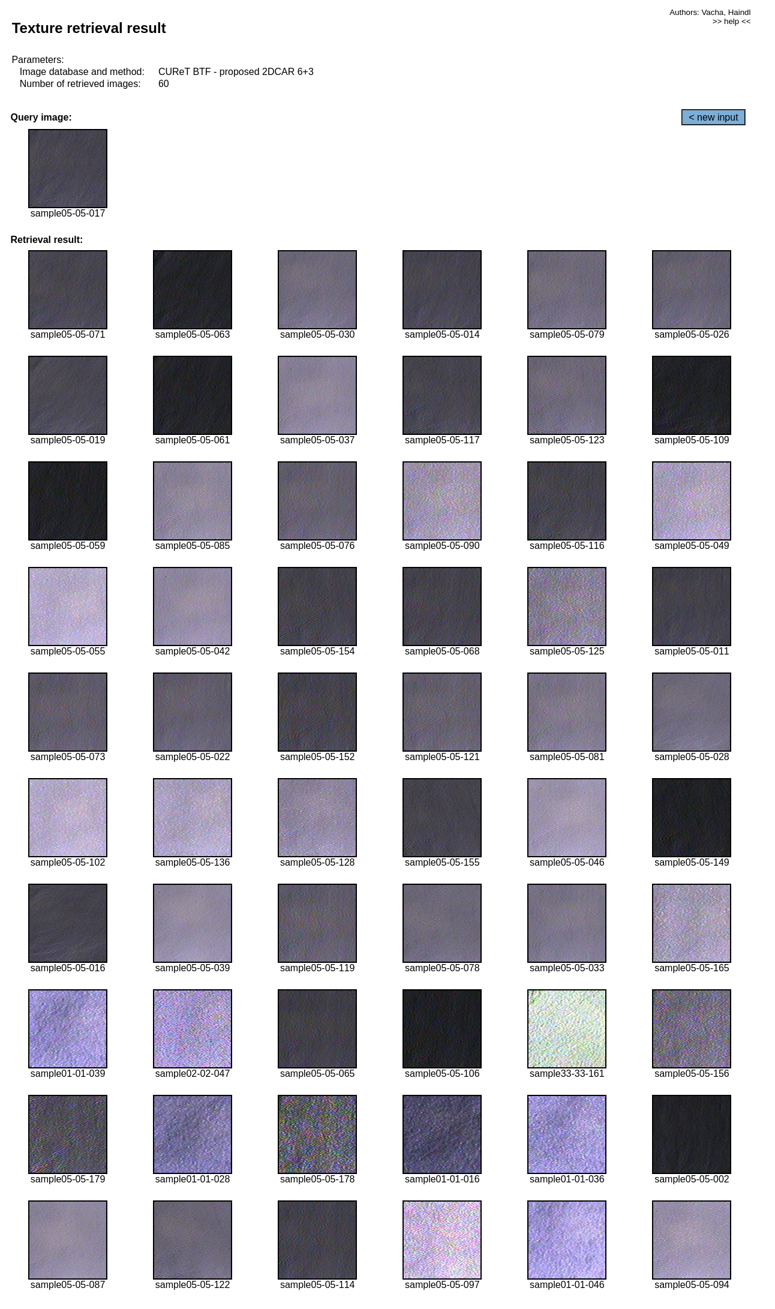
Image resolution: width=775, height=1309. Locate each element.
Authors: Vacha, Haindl (709, 12)
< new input (713, 117)
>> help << (732, 21)
